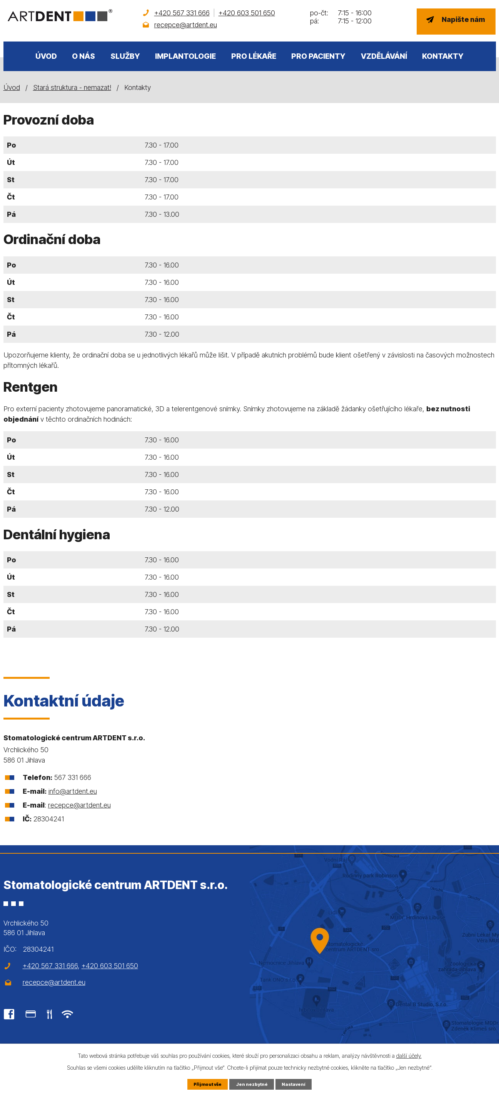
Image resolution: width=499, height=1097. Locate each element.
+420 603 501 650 (247, 13)
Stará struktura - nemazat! (72, 87)
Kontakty (443, 56)
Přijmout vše (205, 1084)
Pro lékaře (253, 56)
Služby (125, 56)
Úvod (46, 56)
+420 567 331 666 (182, 13)
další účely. (409, 1055)
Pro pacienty (318, 56)
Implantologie (185, 56)
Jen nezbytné (252, 1084)
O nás (83, 56)
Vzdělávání (384, 56)
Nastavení (296, 1084)
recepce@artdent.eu (185, 25)
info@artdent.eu (72, 791)
